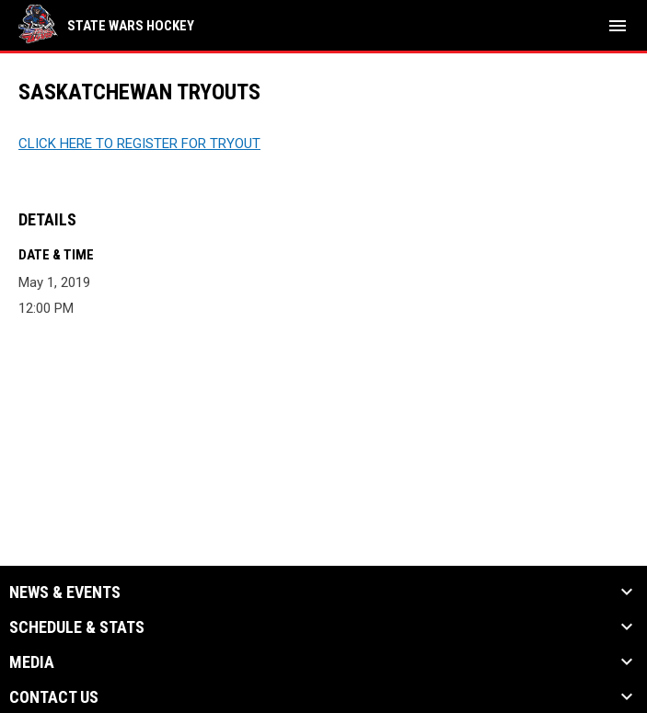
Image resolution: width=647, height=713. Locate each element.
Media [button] (31, 662)
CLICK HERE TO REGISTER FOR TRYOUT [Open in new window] (139, 143)
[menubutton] (618, 26)
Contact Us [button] (53, 697)
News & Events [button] (65, 592)
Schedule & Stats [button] (76, 627)
